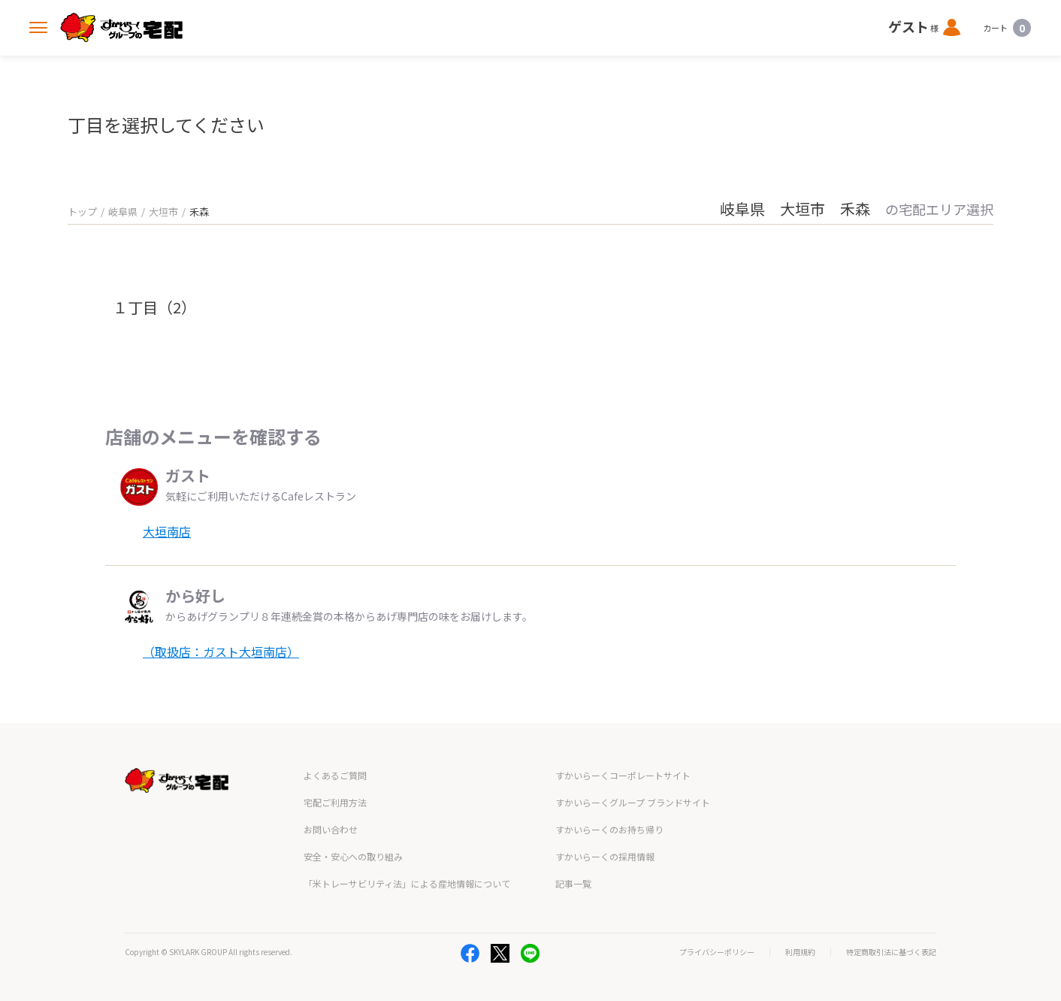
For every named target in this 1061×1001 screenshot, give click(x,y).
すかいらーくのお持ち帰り (609, 829)
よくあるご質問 (335, 775)
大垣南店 (167, 531)
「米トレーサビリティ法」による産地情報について (407, 883)
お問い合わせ (331, 829)
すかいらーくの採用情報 (604, 856)
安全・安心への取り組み (353, 856)
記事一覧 (573, 883)
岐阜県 (123, 211)
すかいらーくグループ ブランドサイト (632, 802)
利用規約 (800, 952)
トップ (82, 211)
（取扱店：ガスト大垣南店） (221, 652)
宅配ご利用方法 (335, 802)
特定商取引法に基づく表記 (891, 952)
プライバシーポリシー (716, 952)
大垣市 (163, 211)
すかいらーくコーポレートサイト (623, 775)
